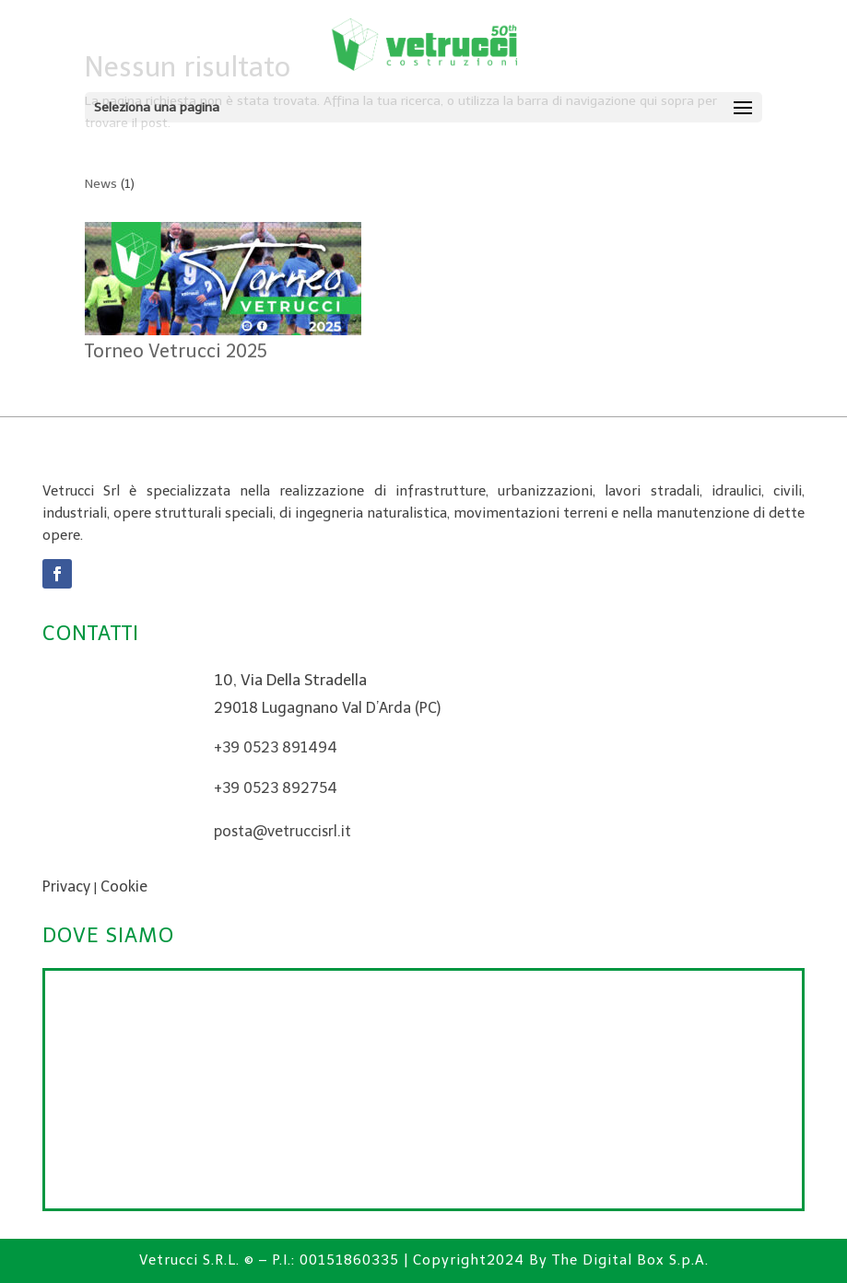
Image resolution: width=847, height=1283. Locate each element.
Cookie (123, 886)
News (101, 184)
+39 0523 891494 (275, 747)
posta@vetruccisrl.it (282, 831)
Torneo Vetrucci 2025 (176, 351)
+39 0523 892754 (275, 788)
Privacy (66, 886)
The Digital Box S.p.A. (630, 1260)
